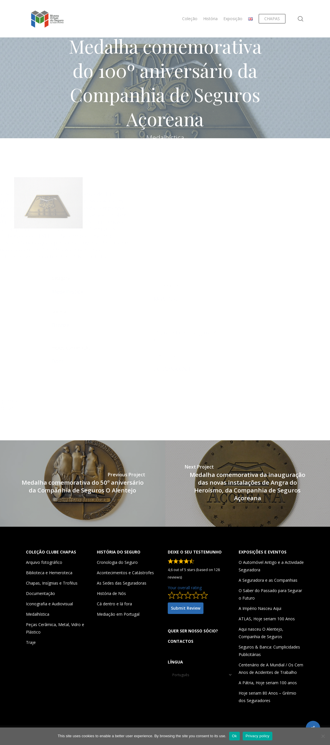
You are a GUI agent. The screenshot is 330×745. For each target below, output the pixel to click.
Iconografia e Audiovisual (49, 603)
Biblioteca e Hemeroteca (49, 572)
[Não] (323, 736)
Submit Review (185, 608)
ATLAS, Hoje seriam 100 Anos (267, 618)
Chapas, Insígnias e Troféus (52, 583)
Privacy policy (257, 736)
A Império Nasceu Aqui (260, 608)
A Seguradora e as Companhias (268, 580)
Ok (234, 736)
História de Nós (111, 593)
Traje (31, 642)
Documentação (40, 593)
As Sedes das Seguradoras (121, 583)
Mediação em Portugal (118, 614)
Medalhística (37, 614)
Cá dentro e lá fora (114, 603)
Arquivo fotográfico (44, 562)
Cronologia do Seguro (117, 562)
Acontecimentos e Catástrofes (125, 572)
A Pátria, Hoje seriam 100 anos (268, 682)
